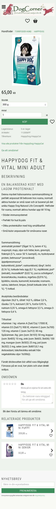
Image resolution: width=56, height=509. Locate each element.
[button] (29, 21)
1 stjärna (4, 384)
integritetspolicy (39, 495)
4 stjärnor (12, 384)
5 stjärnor (15, 384)
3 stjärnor (9, 384)
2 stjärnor (7, 384)
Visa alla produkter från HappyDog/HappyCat (22, 143)
